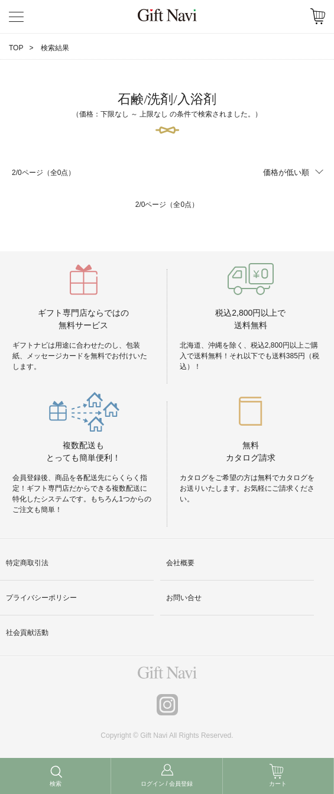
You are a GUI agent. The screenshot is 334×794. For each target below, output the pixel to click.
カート (278, 783)
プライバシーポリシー (41, 598)
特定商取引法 (27, 563)
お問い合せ (184, 598)
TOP (16, 48)
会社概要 (180, 563)
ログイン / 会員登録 (167, 783)
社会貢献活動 (27, 632)
